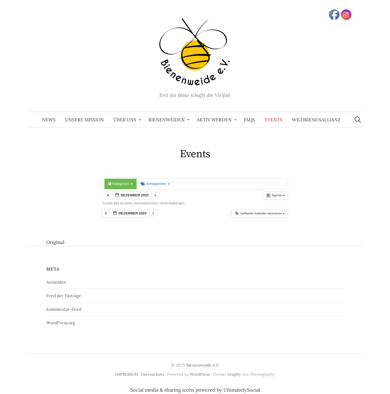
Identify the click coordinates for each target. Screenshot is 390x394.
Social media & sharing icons (163, 390)
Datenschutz (152, 374)
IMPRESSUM (126, 374)
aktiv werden (214, 120)
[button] (259, 213)
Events (273, 120)
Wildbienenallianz (316, 120)
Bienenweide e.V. (202, 365)
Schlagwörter (155, 184)
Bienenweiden (167, 120)
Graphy (234, 374)
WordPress (200, 374)
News (49, 120)
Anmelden (56, 282)
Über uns (124, 120)
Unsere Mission (84, 120)
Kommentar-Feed (63, 309)
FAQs (249, 120)
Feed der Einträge (63, 295)
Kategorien (120, 184)
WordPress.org (60, 322)
